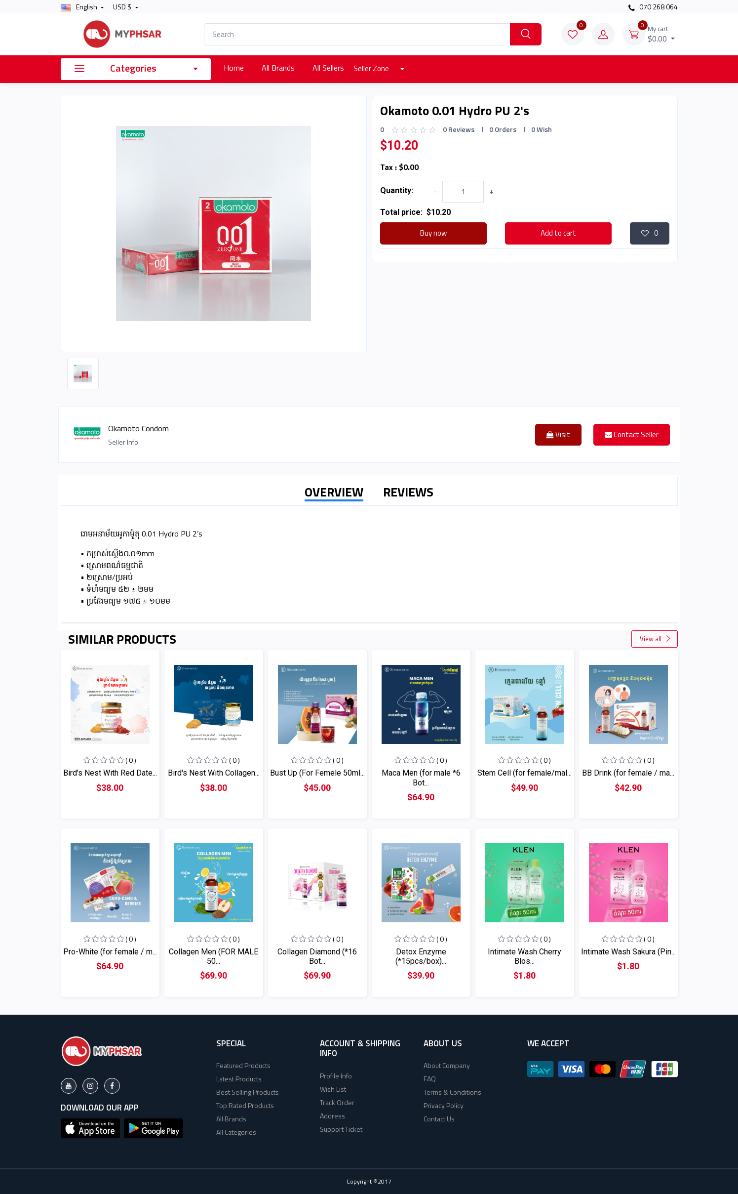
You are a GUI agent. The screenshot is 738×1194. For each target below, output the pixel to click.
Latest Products (239, 1078)
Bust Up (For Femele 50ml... (317, 773)
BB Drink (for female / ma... (628, 773)
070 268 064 (653, 6)
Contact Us (439, 1118)
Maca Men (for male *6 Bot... (421, 777)
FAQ (430, 1078)
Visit (558, 434)
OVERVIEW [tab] (334, 492)
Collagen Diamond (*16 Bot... (317, 956)
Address (332, 1116)
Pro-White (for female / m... (110, 951)
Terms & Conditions (452, 1092)
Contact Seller (632, 434)
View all (655, 639)
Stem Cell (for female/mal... (524, 773)
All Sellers (328, 68)
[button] (90, 1127)
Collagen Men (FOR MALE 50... (213, 956)
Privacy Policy (444, 1105)
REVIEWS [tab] (408, 492)
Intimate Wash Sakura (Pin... (628, 951)
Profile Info (336, 1075)
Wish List (333, 1089)
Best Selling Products (247, 1092)
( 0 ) (130, 760)
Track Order (337, 1102)
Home (234, 68)
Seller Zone (371, 68)
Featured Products (243, 1065)
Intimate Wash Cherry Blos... (524, 956)
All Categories (236, 1132)
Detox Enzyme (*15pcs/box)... (420, 956)
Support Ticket (341, 1129)
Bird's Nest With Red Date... (110, 773)
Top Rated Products (245, 1105)
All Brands (278, 68)
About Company (447, 1065)
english (80, 6)
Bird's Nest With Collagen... (214, 773)
